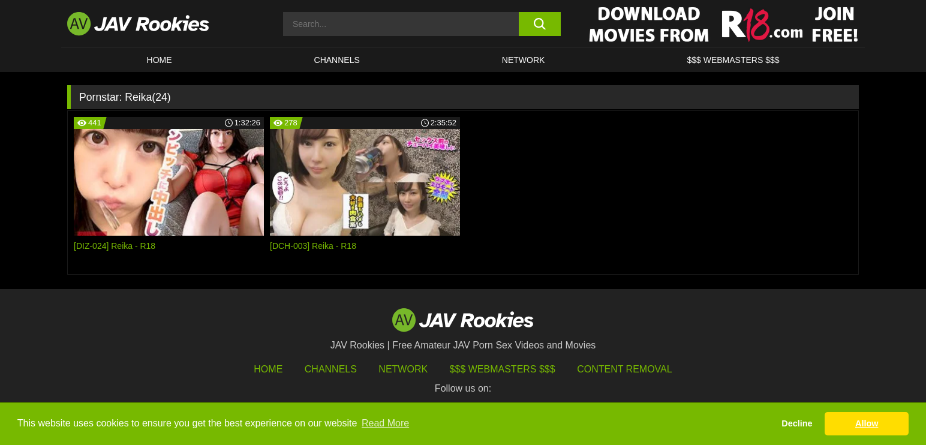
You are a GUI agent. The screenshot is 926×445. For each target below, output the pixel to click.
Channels (337, 60)
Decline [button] (796, 423)
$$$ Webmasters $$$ (502, 369)
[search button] (539, 24)
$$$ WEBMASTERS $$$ (733, 60)
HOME (159, 60)
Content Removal (624, 369)
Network (523, 60)
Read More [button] (385, 423)
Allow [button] (866, 423)
